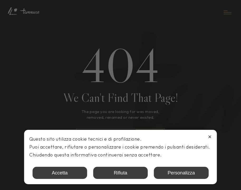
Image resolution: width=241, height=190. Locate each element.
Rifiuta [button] (120, 172)
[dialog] (120, 157)
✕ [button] (210, 137)
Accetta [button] (60, 172)
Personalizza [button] (181, 172)
